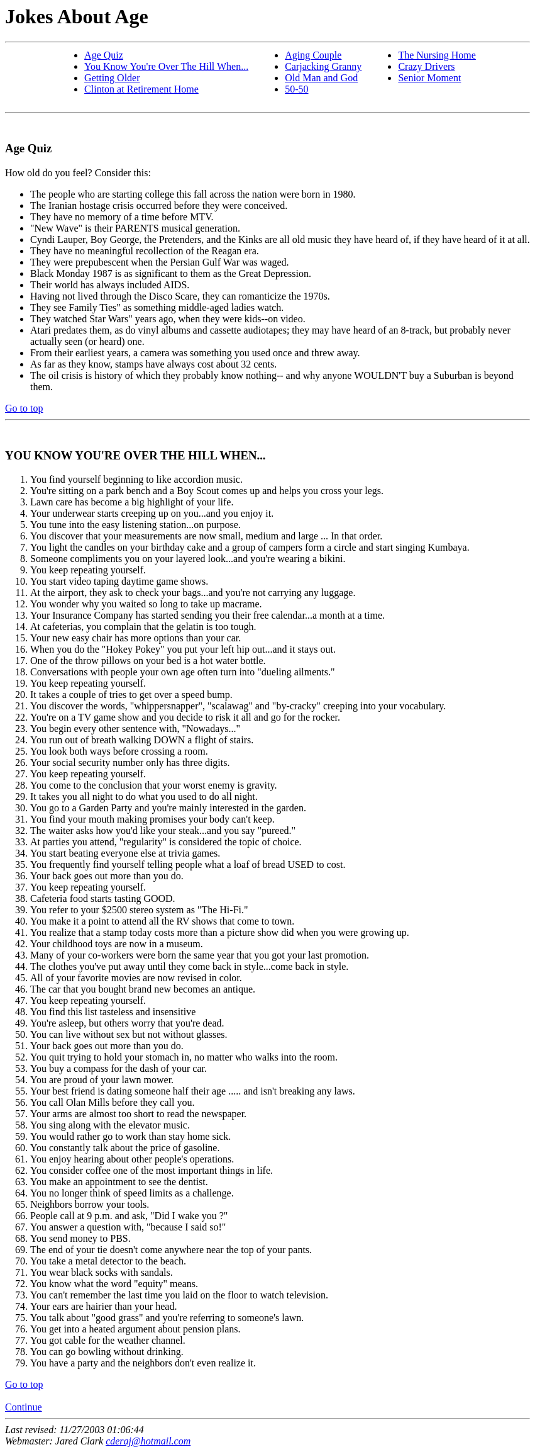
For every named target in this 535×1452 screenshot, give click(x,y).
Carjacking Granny (323, 66)
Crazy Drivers (426, 66)
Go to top (24, 408)
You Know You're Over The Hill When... (166, 66)
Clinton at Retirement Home (141, 89)
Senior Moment (429, 77)
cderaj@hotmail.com (148, 1441)
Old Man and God (321, 77)
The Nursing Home (437, 55)
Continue (23, 1407)
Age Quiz (103, 55)
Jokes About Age (76, 16)
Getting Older (112, 77)
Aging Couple (313, 55)
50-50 (296, 89)
